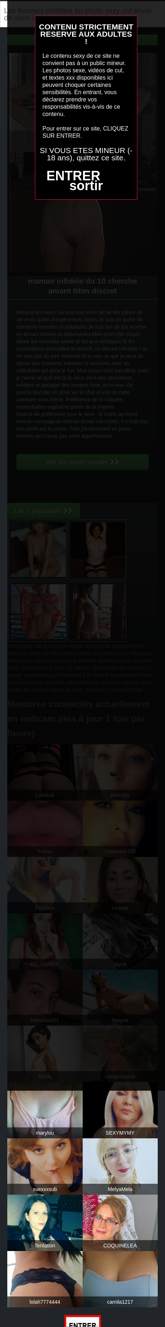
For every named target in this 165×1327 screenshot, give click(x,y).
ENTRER (73, 175)
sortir (86, 185)
